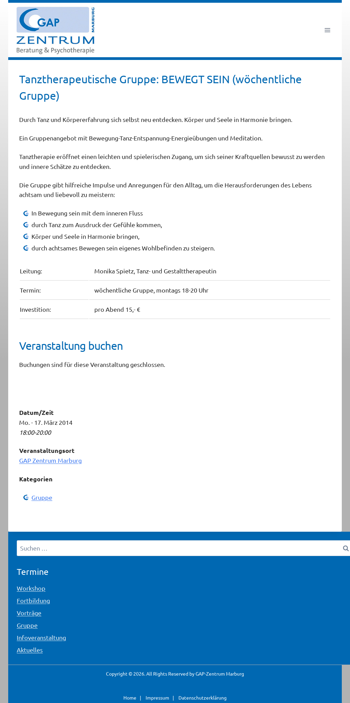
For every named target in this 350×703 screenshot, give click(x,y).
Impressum (157, 697)
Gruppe (41, 497)
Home (129, 697)
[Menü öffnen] (327, 30)
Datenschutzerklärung (202, 697)
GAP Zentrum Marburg (50, 460)
